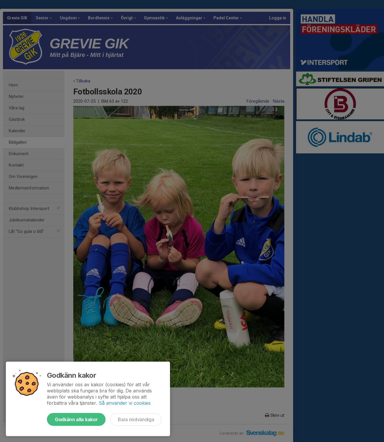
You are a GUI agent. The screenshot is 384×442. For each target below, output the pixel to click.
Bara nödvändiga (136, 419)
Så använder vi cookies (125, 403)
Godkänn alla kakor (76, 419)
